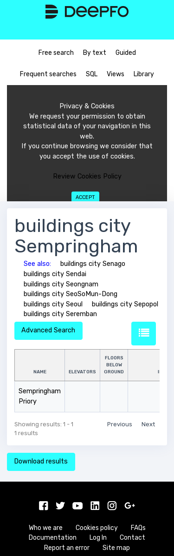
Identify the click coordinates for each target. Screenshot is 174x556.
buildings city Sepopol (125, 304)
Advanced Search (48, 330)
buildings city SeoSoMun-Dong (70, 294)
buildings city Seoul (53, 304)
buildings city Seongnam (61, 284)
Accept (85, 197)
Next (148, 424)
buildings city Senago (92, 264)
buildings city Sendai (55, 274)
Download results (41, 461)
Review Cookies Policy (87, 176)
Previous (119, 424)
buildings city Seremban (60, 314)
